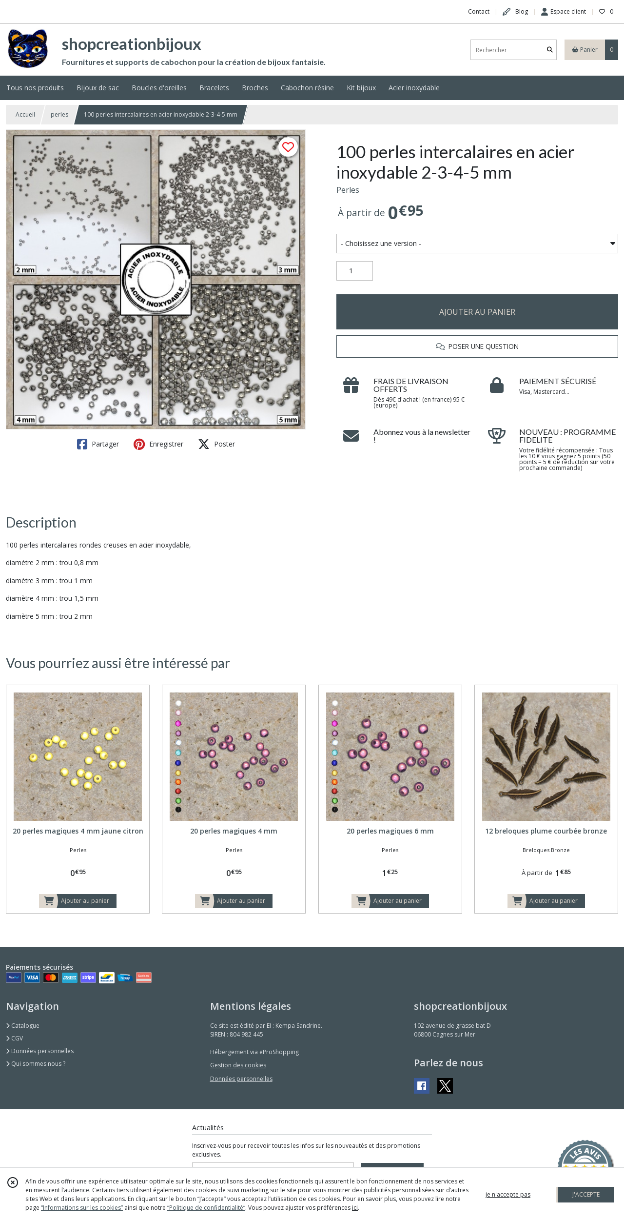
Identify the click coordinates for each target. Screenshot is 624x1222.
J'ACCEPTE (586, 1194)
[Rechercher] (550, 50)
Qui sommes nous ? (35, 1063)
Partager (98, 444)
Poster (216, 444)
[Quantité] (354, 271)
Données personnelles (40, 1051)
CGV (14, 1038)
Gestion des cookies (238, 1065)
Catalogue (22, 1025)
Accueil (25, 114)
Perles (347, 189)
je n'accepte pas (508, 1194)
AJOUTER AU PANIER (477, 311)
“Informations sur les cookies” (82, 1207)
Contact (478, 11)
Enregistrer (158, 444)
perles (59, 114)
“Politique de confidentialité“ (206, 1207)
